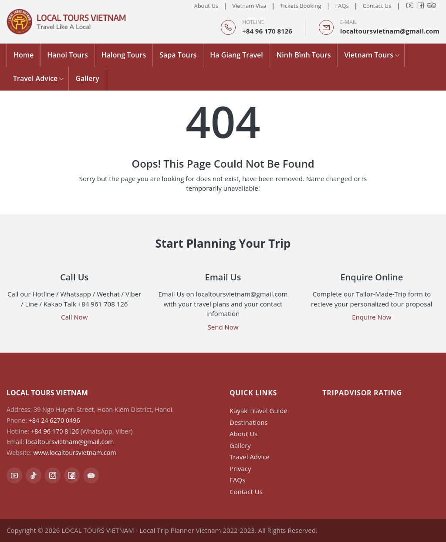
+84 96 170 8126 (267, 31)
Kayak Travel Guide (258, 410)
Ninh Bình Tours (304, 55)
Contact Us (377, 6)
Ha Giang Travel (236, 55)
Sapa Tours (177, 55)
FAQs (341, 6)
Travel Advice (35, 78)
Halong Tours (123, 55)
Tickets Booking (300, 6)
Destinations (249, 422)
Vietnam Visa (249, 6)
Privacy (240, 468)
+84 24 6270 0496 (54, 420)
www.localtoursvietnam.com (74, 452)
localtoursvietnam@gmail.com (389, 31)
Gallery (87, 78)
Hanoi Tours (67, 55)
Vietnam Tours (368, 55)
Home (24, 55)
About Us (206, 6)
